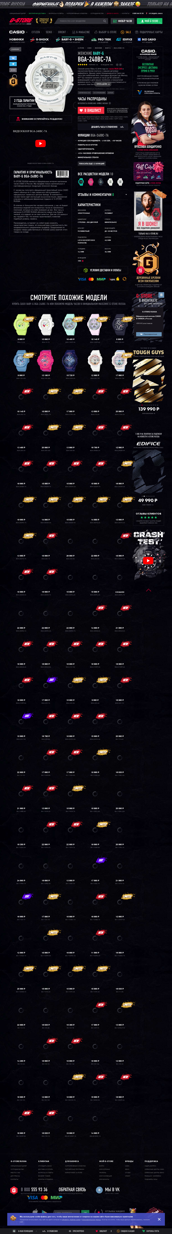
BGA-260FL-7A (46, 414)
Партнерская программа (74, 1169)
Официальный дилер (18, 13)
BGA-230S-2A (70, 378)
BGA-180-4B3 (45, 378)
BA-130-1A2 (70, 1064)
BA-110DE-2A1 (21, 847)
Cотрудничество (17, 1169)
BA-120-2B (45, 1028)
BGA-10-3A (21, 342)
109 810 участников (144, 323)
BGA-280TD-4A (120, 522)
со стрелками (99, 92)
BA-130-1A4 (95, 1064)
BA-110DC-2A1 (95, 811)
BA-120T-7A (95, 1028)
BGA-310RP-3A (95, 667)
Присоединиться (150, 334)
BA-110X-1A (21, 919)
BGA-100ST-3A (70, 342)
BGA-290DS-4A (21, 595)
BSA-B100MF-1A (70, 1136)
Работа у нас (15, 1172)
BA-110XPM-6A (46, 955)
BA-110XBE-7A (95, 919)
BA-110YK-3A (70, 992)
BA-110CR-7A (70, 811)
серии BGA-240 (115, 69)
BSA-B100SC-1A (95, 1136)
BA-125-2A (21, 1064)
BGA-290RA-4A (46, 631)
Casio (16, 32)
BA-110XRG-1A (70, 955)
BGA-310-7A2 (70, 667)
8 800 (34, 1190)
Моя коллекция (105, 1176)
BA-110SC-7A (95, 883)
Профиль (102, 1172)
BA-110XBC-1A (70, 919)
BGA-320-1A (46, 703)
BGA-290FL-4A (95, 595)
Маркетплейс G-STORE (73, 1172)
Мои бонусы (104, 1179)
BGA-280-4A (21, 450)
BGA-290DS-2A (120, 559)
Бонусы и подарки (45, 1179)
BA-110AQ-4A (95, 775)
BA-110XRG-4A (95, 955)
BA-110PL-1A (119, 847)
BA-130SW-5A (95, 1100)
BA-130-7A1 (21, 1100)
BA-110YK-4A (95, 992)
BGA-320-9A (46, 739)
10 (111, 174)
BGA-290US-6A (46, 667)
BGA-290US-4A (21, 667)
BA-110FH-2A (45, 847)
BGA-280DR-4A (120, 486)
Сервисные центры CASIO (154, 1169)
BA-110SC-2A (70, 883)
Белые (110, 92)
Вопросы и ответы (56, 13)
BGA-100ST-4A (95, 342)
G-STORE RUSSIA (149, 312)
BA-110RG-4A (45, 883)
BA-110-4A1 (120, 739)
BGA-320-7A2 (21, 739)
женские (91, 54)
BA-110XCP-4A (120, 919)
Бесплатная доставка (37, 13)
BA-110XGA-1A (21, 955)
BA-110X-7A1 (45, 919)
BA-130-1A (45, 1064)
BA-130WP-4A (119, 1100)
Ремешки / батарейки (153, 1176)
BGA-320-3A (70, 703)
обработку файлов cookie (71, 1219)
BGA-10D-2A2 (21, 378)
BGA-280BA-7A (21, 486)
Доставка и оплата (45, 1169)
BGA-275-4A (95, 414)
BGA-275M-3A (120, 414)
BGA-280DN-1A (46, 486)
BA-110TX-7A (119, 883)
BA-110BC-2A (119, 775)
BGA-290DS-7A (46, 595)
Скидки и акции (127, 1231)
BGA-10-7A (45, 342)
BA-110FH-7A (70, 847)
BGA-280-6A (70, 450)
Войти (101, 1166)
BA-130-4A (119, 1064)
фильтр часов (122, 21)
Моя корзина (104, 1169)
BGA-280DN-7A (95, 486)
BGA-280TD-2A (95, 522)
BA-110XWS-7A (21, 992)
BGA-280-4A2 (45, 450)
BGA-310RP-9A (21, 703)
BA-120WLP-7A (120, 1028)
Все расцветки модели (93, 174)
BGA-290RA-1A (21, 631)
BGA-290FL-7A (120, 595)
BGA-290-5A (70, 559)
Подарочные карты (151, 32)
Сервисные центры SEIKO (154, 1172)
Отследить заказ (156, 13)
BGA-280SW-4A (46, 522)
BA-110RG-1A (21, 883)
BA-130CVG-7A (70, 1100)
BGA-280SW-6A (70, 522)
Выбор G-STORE (108, 32)
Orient (62, 32)
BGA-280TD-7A (21, 559)
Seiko (49, 32)
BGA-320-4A (95, 703)
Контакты (125, 13)
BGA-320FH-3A (70, 739)
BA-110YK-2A (45, 992)
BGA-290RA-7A (70, 631)
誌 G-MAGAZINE (81, 32)
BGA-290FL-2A (70, 595)
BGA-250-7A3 (119, 378)
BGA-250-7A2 (95, 378)
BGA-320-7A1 (119, 703)
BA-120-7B (70, 1028)
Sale (128, 32)
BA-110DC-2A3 (120, 811)
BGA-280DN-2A (70, 486)
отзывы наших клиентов (115, 1212)
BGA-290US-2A (120, 631)
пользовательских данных (91, 1219)
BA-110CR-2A (45, 811)
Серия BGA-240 (84, 92)
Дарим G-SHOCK (113, 13)
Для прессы (15, 1176)
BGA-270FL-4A (70, 414)
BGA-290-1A (46, 559)
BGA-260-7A (21, 414)
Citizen (36, 32)
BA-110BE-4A (21, 811)
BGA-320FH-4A (95, 739)
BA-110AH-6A (45, 775)
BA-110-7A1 (21, 775)
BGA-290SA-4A (95, 631)
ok (85, 1212)
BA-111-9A (119, 992)
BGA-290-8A (95, 559)
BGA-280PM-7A (21, 522)
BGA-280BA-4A (120, 450)
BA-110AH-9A (70, 775)
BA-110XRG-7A (120, 955)
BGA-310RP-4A (120, 667)
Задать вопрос (150, 1166)
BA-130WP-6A (21, 1136)
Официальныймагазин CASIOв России (44, 21)
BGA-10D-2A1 (119, 342)
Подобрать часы (151, 1179)
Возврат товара (44, 1176)
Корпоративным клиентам (77, 13)
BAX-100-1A (46, 1136)
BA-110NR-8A (95, 847)
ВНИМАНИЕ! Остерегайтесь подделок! (42, 119)
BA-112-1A (21, 1028)
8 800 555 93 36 (138, 13)
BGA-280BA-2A (95, 450)
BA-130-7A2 (46, 1100)
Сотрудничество (97, 13)
